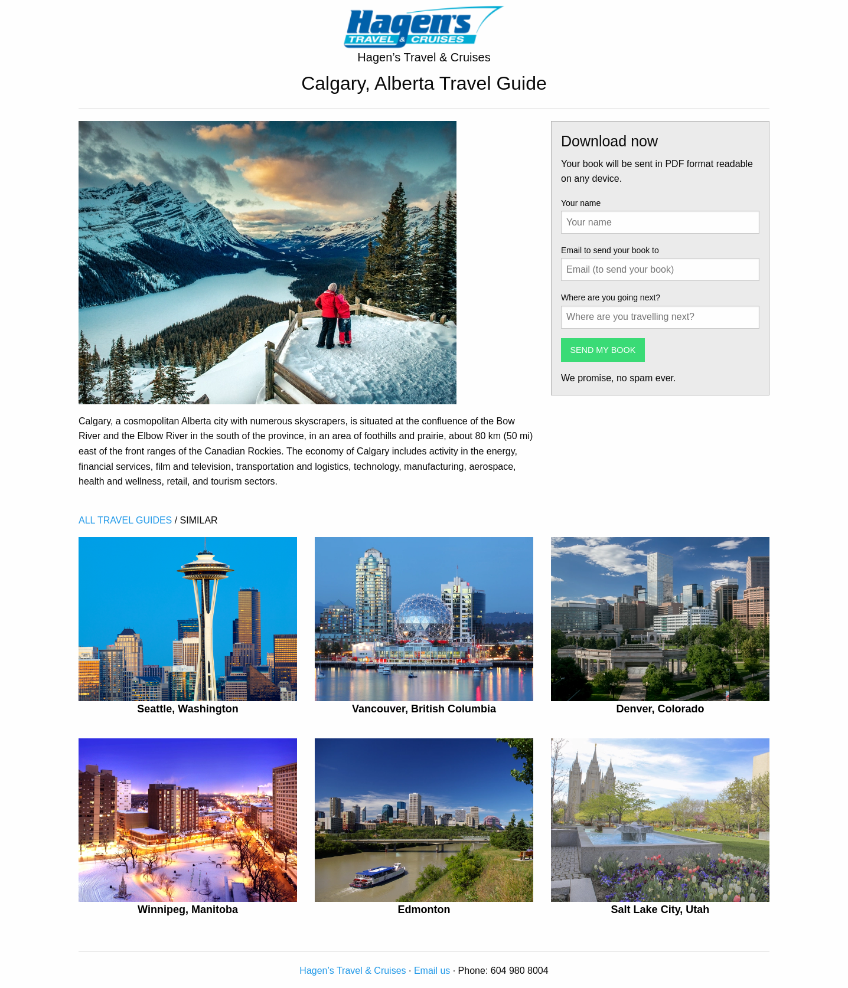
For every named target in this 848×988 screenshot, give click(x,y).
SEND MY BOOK (602, 350)
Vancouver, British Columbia (424, 709)
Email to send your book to (610, 250)
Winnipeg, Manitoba (188, 909)
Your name (581, 203)
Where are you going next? (610, 297)
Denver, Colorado (660, 709)
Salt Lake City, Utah (660, 909)
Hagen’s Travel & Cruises (352, 971)
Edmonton (423, 909)
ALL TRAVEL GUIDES (125, 520)
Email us (432, 971)
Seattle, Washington (187, 709)
